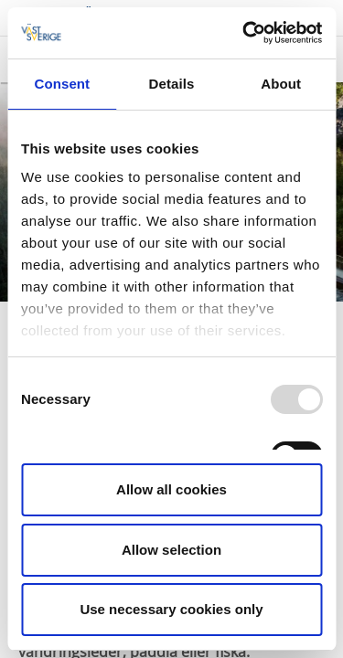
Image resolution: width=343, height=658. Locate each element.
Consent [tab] (62, 83)
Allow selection (171, 549)
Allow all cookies (171, 489)
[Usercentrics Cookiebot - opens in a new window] (244, 33)
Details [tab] (172, 83)
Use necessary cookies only (171, 609)
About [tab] (281, 83)
